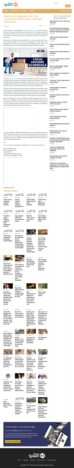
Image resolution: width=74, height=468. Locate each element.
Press (19, 460)
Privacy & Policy (52, 460)
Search (68, 5)
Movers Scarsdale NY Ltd (29, 30)
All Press (23, 11)
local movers (14, 78)
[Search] (61, 3)
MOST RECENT (14, 11)
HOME (6, 11)
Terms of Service (41, 460)
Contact (32, 460)
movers (30, 40)
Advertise (25, 460)
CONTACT (31, 11)
